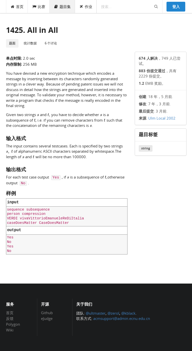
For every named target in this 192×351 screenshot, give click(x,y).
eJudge (46, 318)
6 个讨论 (51, 43)
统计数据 (30, 43)
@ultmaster (96, 313)
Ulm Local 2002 (162, 118)
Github (47, 313)
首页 (17, 6)
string (145, 148)
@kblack (128, 313)
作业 (85, 6)
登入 (176, 6)
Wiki (10, 329)
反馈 (10, 318)
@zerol (113, 313)
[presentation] (38, 114)
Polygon (13, 324)
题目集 (62, 6)
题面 (12, 43)
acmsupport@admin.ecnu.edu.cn (121, 318)
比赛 (38, 6)
